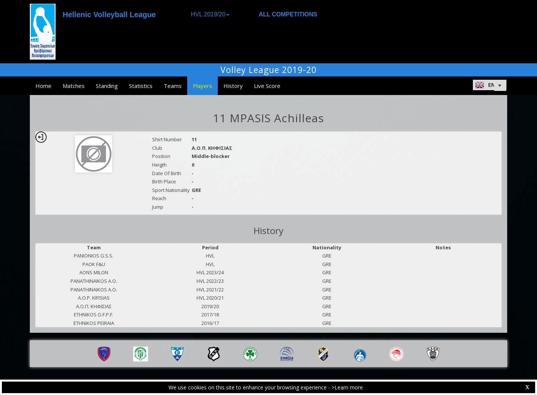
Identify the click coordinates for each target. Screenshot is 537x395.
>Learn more (347, 387)
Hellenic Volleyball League (109, 14)
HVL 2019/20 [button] (210, 14)
